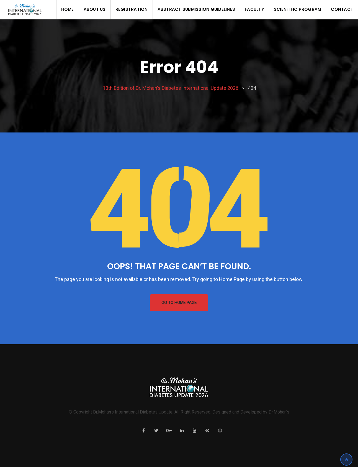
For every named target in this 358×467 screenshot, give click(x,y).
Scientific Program (297, 9)
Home (67, 9)
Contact (342, 9)
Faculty (254, 9)
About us (95, 9)
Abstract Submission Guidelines (196, 9)
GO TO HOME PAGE (179, 302)
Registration (131, 9)
